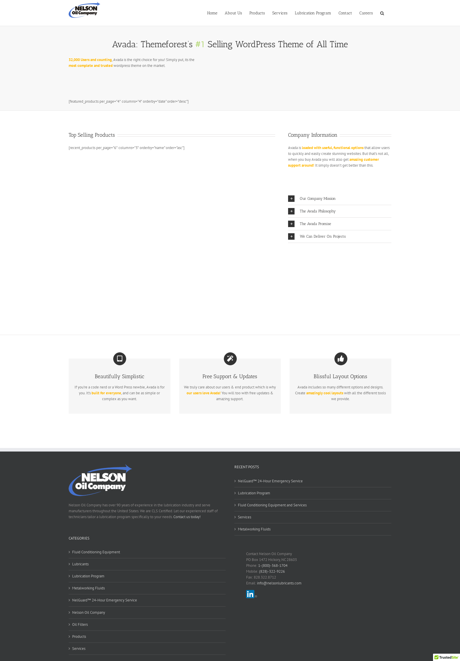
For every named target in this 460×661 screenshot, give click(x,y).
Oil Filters (80, 624)
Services (244, 517)
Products (79, 636)
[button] (382, 12)
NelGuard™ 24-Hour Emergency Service (270, 481)
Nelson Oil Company (88, 612)
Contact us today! (187, 516)
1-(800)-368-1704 (273, 565)
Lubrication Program (254, 493)
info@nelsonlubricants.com (279, 583)
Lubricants (80, 564)
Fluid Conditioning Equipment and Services (272, 505)
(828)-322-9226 (272, 571)
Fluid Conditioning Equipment (96, 552)
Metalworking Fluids (254, 529)
